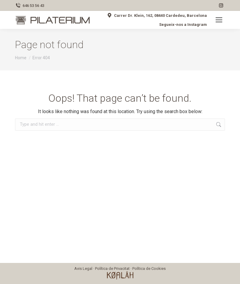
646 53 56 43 (29, 5)
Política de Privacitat (112, 268)
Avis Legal (83, 268)
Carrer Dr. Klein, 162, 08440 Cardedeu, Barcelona (156, 15)
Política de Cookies (149, 268)
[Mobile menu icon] (219, 20)
